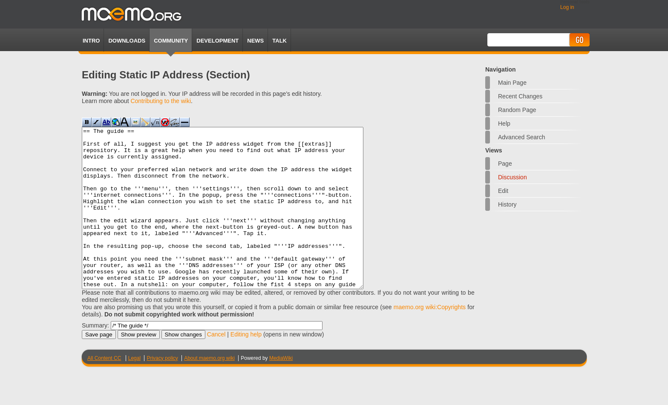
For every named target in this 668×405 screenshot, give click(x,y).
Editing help (246, 366)
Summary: (95, 357)
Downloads (126, 40)
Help (504, 123)
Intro (91, 40)
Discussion (512, 177)
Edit (503, 190)
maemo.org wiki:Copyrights (430, 339)
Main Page (512, 82)
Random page (517, 109)
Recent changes (520, 96)
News (255, 40)
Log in (567, 7)
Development (217, 40)
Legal (134, 390)
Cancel (216, 366)
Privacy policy (162, 390)
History (507, 204)
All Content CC (104, 390)
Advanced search (521, 137)
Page (505, 163)
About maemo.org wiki (209, 390)
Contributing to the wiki (160, 101)
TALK (279, 40)
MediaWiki (281, 390)
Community (171, 40)
